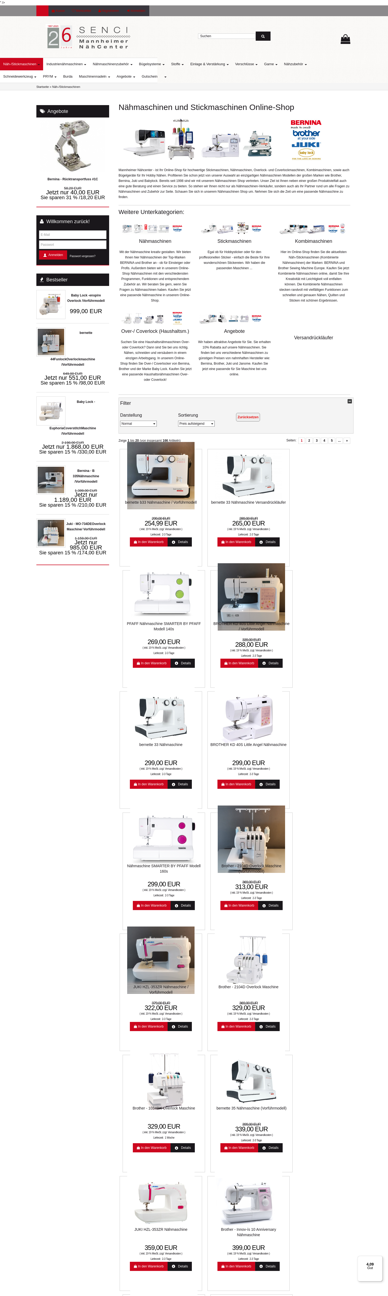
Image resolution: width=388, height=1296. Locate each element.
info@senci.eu (53, 1252)
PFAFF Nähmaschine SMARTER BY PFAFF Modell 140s (264, 506)
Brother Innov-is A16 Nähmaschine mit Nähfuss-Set (264, 984)
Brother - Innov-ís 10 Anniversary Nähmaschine (204, 867)
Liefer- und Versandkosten (219, 1115)
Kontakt (206, 1166)
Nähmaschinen (155, 241)
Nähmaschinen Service (136, 1132)
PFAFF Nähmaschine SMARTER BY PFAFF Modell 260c (264, 867)
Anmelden (136, 11)
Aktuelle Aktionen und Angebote (142, 1123)
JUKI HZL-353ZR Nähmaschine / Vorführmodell (145, 747)
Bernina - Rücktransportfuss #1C (72, 179)
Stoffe (213, 64)
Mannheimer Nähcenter (137, 1149)
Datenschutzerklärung (216, 1149)
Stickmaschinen (234, 241)
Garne (307, 64)
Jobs (204, 1184)
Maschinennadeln (131, 76)
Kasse (58, 11)
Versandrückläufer (313, 337)
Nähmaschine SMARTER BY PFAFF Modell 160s (264, 626)
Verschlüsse (283, 64)
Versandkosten (157, 528)
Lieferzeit (126, 1115)
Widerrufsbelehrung (215, 1140)
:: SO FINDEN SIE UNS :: (138, 1166)
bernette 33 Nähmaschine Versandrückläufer (204, 506)
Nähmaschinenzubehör (149, 64)
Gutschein (186, 76)
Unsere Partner (131, 1158)
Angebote (162, 76)
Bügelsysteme (188, 64)
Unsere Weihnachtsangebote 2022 (226, 1132)
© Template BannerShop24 (192, 1290)
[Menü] (379, 1259)
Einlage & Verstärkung (246, 64)
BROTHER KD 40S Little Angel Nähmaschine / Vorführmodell (323, 506)
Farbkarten (128, 1140)
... (339, 441)
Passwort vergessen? (83, 256)
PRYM (86, 76)
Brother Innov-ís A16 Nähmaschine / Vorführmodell (145, 984)
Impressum (209, 1175)
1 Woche (270, 771)
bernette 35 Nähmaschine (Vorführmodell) (323, 747)
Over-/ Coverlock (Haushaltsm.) (155, 331)
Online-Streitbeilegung (217, 1123)
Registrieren (108, 11)
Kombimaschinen (313, 241)
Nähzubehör (331, 64)
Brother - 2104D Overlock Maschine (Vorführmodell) (323, 626)
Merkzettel (81, 11)
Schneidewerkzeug (56, 76)
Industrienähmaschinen (103, 64)
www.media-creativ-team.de (232, 1290)
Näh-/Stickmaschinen (58, 64)
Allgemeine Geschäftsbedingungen (226, 1158)
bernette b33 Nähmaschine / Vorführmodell (145, 506)
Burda (104, 76)
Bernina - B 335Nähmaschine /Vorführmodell (86, 476)
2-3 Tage (151, 533)
